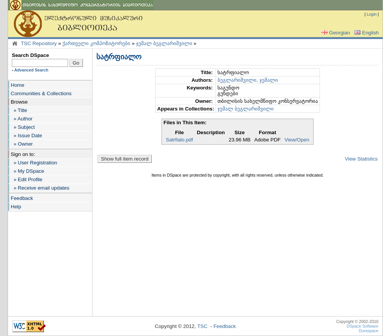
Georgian (335, 33)
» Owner (22, 144)
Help (16, 206)
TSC (202, 326)
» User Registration (34, 163)
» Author (21, 119)
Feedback (22, 198)
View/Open (296, 140)
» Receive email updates (40, 188)
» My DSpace (27, 171)
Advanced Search (31, 70)
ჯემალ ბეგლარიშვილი (164, 43)
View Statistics (361, 159)
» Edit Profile (26, 179)
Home (17, 85)
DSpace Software (362, 326)
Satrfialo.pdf (179, 140)
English (366, 33)
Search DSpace (30, 55)
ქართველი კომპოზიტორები (96, 43)
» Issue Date (26, 135)
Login (372, 14)
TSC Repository (39, 43)
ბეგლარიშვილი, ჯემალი (247, 80)
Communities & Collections (41, 93)
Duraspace (368, 330)
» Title (19, 110)
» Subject (23, 127)
